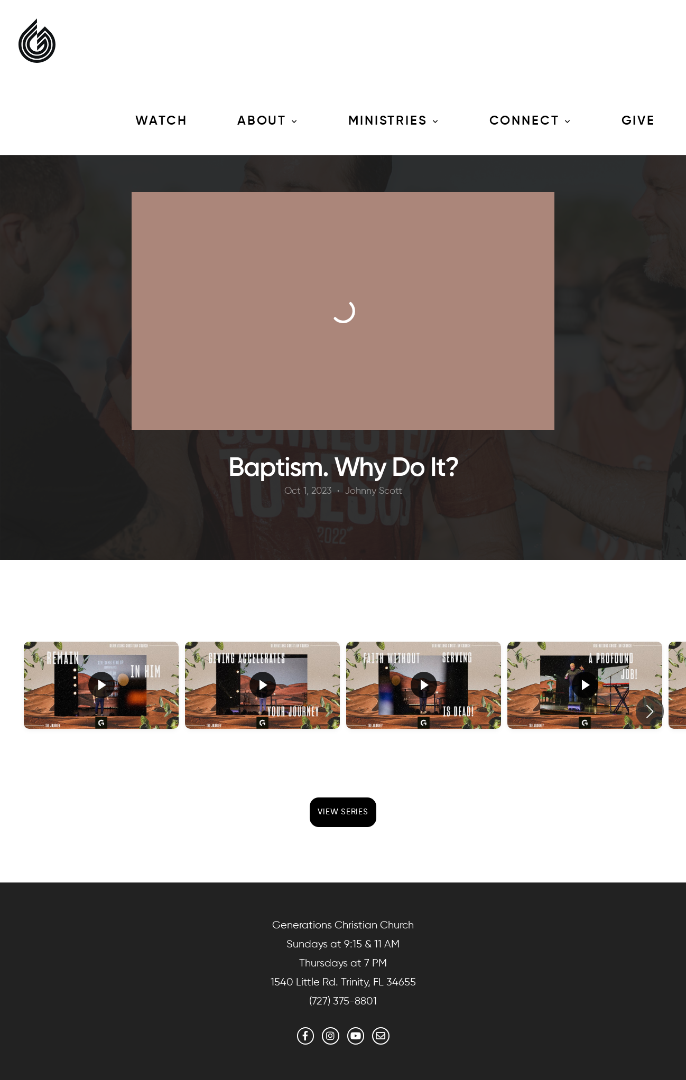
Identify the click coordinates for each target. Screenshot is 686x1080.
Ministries (394, 121)
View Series (343, 812)
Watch (161, 121)
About (268, 121)
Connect (530, 121)
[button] (650, 711)
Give (639, 121)
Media (63, 121)
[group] (101, 704)
